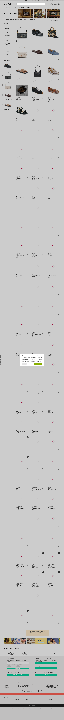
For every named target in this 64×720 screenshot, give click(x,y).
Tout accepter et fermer (38, 363)
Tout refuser (24, 363)
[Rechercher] (43, 4)
